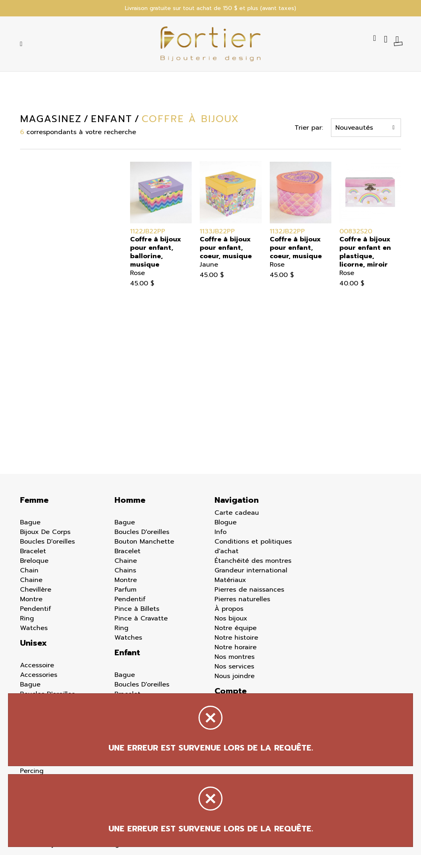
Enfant (127, 652)
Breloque (34, 561)
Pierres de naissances (249, 589)
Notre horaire (236, 647)
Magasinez (50, 118)
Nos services (234, 666)
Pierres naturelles (242, 599)
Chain (29, 570)
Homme (129, 500)
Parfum (125, 589)
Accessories (38, 675)
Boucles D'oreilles (47, 541)
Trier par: (309, 127)
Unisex (33, 643)
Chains (125, 570)
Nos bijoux (231, 618)
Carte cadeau (237, 513)
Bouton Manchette (144, 541)
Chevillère (35, 589)
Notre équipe (236, 628)
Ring (27, 618)
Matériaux (230, 580)
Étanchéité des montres (253, 561)
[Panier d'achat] (398, 39)
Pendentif (35, 609)
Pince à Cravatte (141, 618)
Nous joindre (235, 676)
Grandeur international (251, 570)
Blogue (226, 522)
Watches (34, 628)
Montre (31, 599)
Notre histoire (236, 637)
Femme (34, 500)
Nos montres (235, 657)
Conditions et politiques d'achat (253, 546)
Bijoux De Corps (45, 532)
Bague (30, 522)
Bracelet (33, 551)
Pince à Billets (136, 609)
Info (221, 532)
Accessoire (37, 665)
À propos (229, 609)
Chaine (31, 580)
